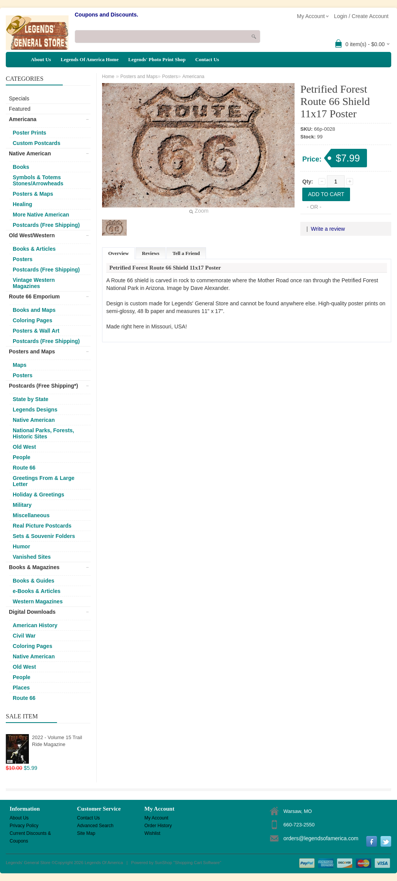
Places (21, 687)
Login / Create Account (361, 16)
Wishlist (152, 833)
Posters (22, 259)
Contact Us (207, 59)
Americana (23, 119)
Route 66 (24, 468)
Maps (20, 365)
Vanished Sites (32, 557)
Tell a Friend (186, 253)
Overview (118, 253)
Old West (24, 447)
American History (35, 625)
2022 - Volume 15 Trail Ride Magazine (57, 740)
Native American (30, 153)
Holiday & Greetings (38, 494)
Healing (22, 204)
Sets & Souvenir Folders (44, 536)
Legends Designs (35, 409)
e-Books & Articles (36, 591)
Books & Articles (34, 249)
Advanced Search (95, 825)
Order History (158, 825)
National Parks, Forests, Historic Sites (43, 433)
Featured (19, 109)
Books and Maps (34, 310)
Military (22, 505)
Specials (19, 98)
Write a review (328, 229)
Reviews (150, 253)
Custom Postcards (36, 143)
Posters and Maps (32, 351)
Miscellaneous (31, 515)
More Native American (41, 215)
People (21, 457)
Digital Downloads (32, 612)
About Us (41, 59)
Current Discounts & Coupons (30, 834)
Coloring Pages (32, 320)
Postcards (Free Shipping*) (43, 386)
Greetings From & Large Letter (43, 481)
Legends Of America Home (89, 59)
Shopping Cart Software (197, 862)
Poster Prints (29, 133)
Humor (21, 546)
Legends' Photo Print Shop (157, 59)
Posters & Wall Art (36, 331)
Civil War (24, 636)
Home (108, 76)
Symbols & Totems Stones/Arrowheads (38, 180)
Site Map (86, 833)
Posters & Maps (33, 194)
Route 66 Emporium (34, 296)
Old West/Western (32, 235)
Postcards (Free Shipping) (46, 225)
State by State (31, 399)
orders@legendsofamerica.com (320, 838)
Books (21, 167)
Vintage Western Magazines (34, 283)
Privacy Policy (24, 825)
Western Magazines (38, 601)
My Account (156, 818)
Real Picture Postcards (42, 526)
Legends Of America (104, 862)
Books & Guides (33, 581)
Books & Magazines (34, 567)
